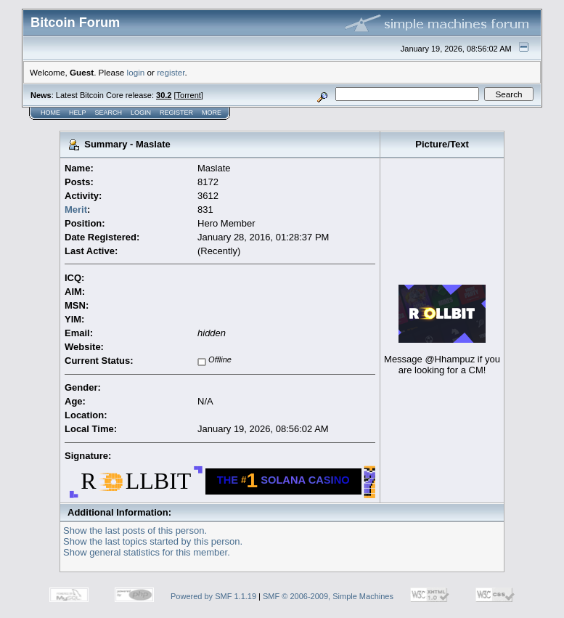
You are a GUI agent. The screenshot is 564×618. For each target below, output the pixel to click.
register (170, 72)
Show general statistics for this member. (146, 552)
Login (141, 112)
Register (176, 112)
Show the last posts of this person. (135, 530)
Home (50, 112)
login (136, 72)
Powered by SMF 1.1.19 (213, 596)
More (211, 112)
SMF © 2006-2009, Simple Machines (328, 596)
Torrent (188, 95)
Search (109, 112)
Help (77, 112)
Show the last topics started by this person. (152, 541)
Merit (76, 209)
